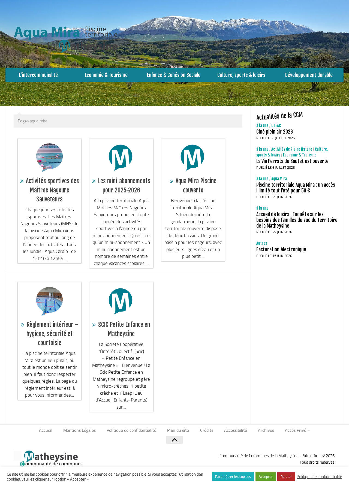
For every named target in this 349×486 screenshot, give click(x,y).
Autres (261, 246)
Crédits (205, 433)
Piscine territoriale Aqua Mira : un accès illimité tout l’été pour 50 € (295, 190)
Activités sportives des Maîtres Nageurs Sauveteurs (52, 193)
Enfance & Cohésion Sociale (174, 76)
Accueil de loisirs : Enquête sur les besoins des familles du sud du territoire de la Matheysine (297, 222)
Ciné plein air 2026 (274, 134)
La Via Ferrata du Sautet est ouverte (292, 164)
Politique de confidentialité (134, 433)
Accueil (52, 433)
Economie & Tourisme (106, 76)
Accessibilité (233, 433)
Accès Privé (289, 433)
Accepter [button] (266, 477)
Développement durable (309, 76)
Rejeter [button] (286, 477)
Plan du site (178, 433)
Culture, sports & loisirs (241, 76)
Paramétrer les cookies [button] (233, 477)
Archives (261, 433)
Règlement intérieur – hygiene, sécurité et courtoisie (52, 336)
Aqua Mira (279, 181)
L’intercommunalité (38, 76)
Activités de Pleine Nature (291, 152)
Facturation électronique (281, 252)
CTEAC (276, 128)
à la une (262, 128)
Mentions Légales (84, 433)
